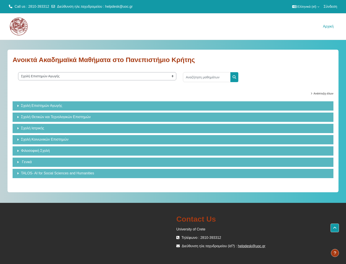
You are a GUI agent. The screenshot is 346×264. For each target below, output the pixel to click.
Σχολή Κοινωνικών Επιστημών (45, 139)
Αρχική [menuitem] (328, 26)
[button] (306, 6)
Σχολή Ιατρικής (32, 128)
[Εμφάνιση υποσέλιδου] (335, 253)
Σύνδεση (330, 6)
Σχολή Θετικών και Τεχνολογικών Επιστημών (56, 117)
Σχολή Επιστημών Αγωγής (41, 105)
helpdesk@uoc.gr (119, 6)
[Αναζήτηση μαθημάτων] (207, 77)
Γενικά (26, 162)
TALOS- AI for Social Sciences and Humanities (57, 173)
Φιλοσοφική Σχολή (35, 151)
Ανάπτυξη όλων (323, 93)
